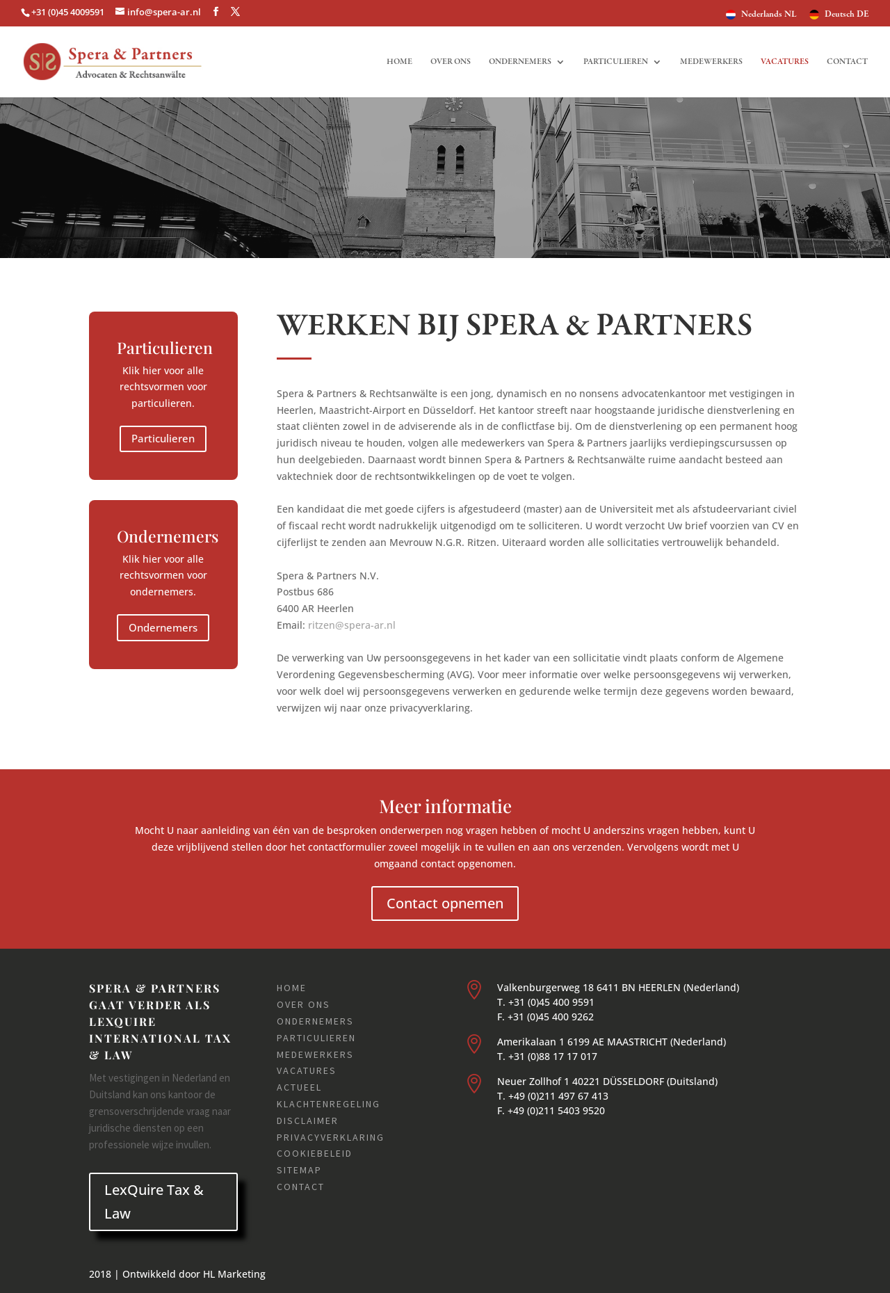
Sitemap (299, 1170)
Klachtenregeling (328, 1104)
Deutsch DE (847, 14)
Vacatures (785, 62)
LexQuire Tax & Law (154, 1201)
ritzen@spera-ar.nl (352, 625)
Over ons (450, 62)
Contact (847, 62)
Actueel (299, 1087)
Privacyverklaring (331, 1137)
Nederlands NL (769, 14)
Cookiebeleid (315, 1153)
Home (399, 62)
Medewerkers (711, 62)
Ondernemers (520, 62)
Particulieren (615, 62)
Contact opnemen (445, 903)
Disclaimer (308, 1120)
